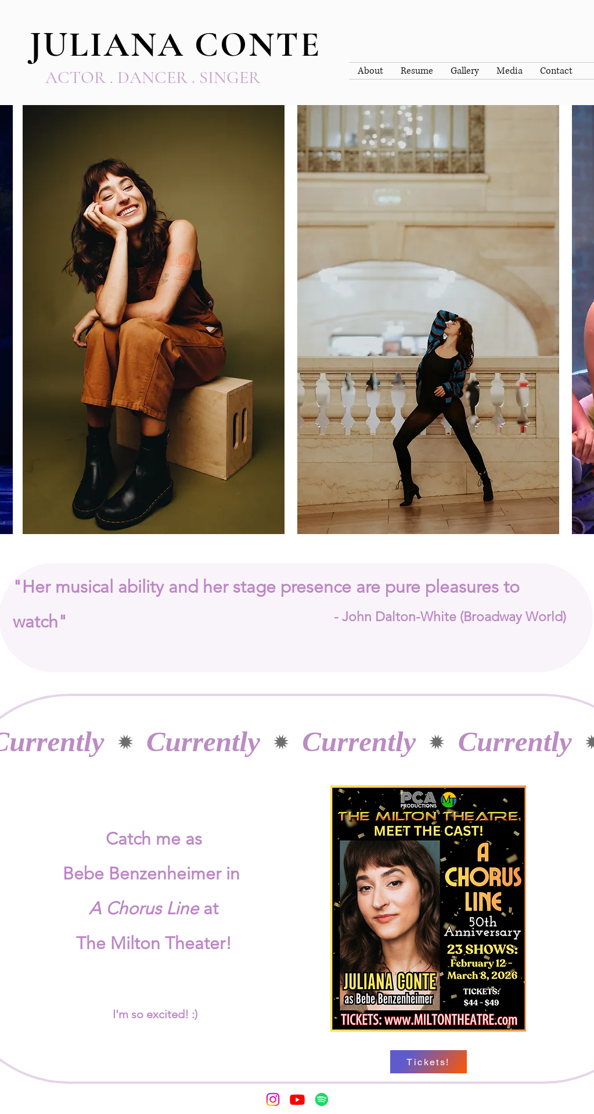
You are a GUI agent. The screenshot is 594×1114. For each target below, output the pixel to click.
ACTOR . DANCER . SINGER (152, 77)
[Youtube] (297, 1099)
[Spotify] (321, 1099)
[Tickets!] (428, 1061)
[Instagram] (273, 1099)
